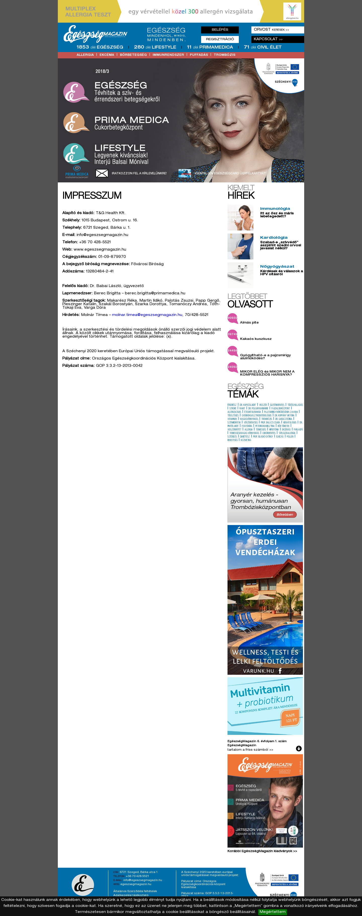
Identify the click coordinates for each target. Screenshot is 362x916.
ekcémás (286, 430)
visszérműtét (234, 430)
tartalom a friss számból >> (250, 749)
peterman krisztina (265, 426)
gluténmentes (277, 405)
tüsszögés (233, 416)
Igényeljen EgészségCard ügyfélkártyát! (230, 173)
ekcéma (107, 55)
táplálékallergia (287, 433)
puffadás (199, 55)
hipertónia (274, 430)
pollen (290, 437)
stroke (233, 409)
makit (242, 409)
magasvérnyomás (249, 419)
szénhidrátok (234, 423)
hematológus (289, 423)
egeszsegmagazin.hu (135, 884)
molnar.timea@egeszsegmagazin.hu (147, 315)
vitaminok (232, 419)
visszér (263, 405)
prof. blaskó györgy (263, 437)
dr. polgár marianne (258, 409)
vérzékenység (251, 423)
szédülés (232, 437)
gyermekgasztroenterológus (257, 416)
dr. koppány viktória (284, 416)
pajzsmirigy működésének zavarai (281, 412)
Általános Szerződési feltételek (135, 891)
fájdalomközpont (281, 409)
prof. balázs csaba (270, 423)
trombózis (224, 55)
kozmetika (246, 440)
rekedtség (233, 440)
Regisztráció (220, 39)
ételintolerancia (252, 412)
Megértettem (273, 912)
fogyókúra (247, 426)
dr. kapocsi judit (248, 405)
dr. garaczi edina (283, 419)
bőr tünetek (283, 426)
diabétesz (245, 437)
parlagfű (298, 430)
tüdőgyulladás (295, 405)
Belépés (220, 30)
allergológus (234, 412)
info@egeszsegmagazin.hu (142, 880)
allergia (85, 55)
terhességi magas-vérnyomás (244, 433)
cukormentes (269, 433)
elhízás (280, 437)
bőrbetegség (133, 55)
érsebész (232, 405)
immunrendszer (168, 55)
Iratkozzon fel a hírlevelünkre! (139, 173)
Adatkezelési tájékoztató (130, 895)
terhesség (261, 430)
